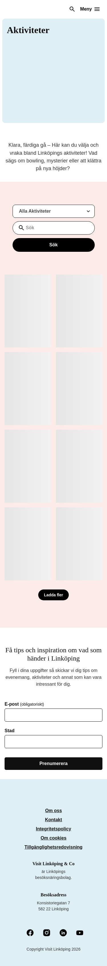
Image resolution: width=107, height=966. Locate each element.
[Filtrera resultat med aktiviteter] (54, 211)
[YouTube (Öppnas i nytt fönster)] (79, 933)
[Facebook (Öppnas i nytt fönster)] (30, 933)
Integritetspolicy (53, 828)
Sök (53, 244)
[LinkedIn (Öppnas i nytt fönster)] (63, 933)
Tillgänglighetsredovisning (53, 847)
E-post (24, 704)
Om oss (53, 810)
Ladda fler (53, 595)
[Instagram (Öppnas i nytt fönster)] (46, 933)
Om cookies (53, 838)
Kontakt (53, 819)
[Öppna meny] (90, 9)
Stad (10, 730)
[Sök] (72, 9)
